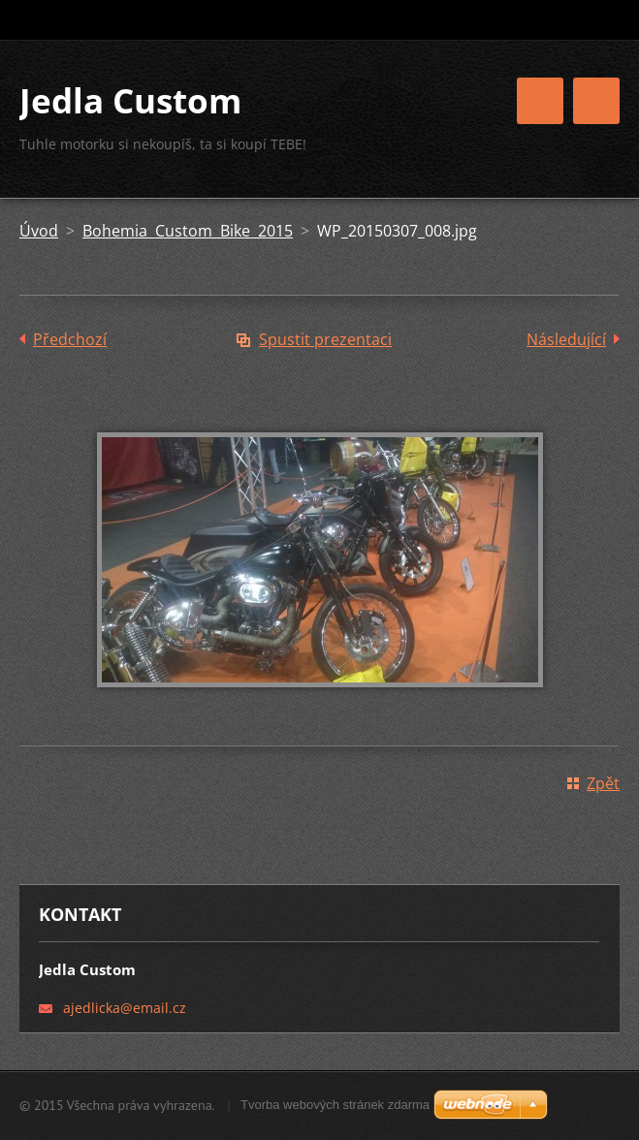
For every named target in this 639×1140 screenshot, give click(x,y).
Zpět (603, 783)
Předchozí (70, 339)
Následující (566, 339)
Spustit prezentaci (325, 339)
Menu (596, 101)
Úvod (38, 230)
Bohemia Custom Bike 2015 (187, 230)
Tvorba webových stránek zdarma (335, 1104)
